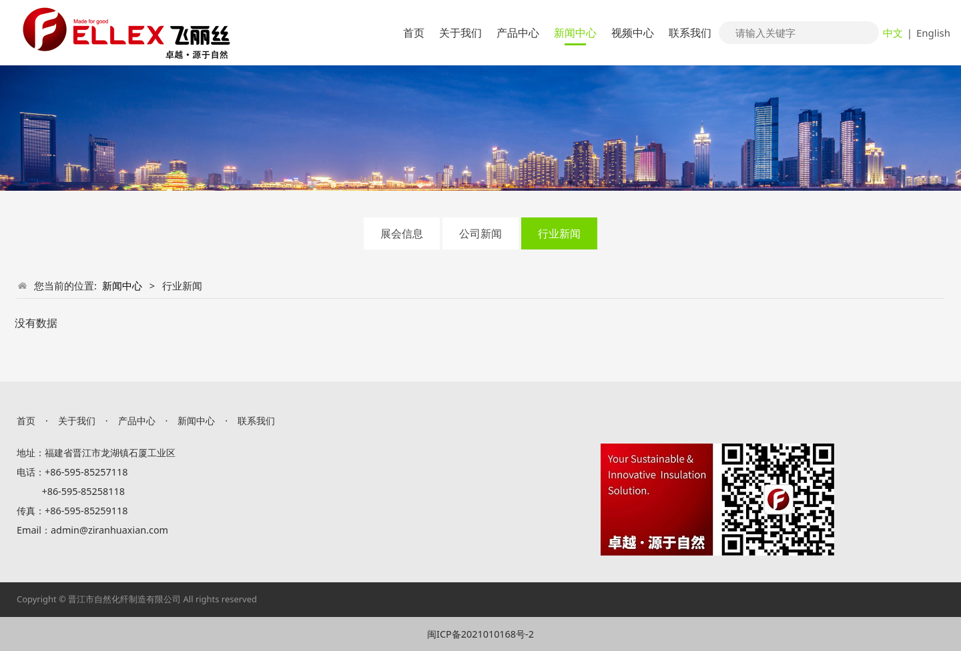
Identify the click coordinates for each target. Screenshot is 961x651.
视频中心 (632, 32)
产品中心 (518, 32)
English (933, 32)
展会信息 (401, 233)
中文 (893, 32)
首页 (413, 32)
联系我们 (690, 32)
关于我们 (460, 32)
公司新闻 (480, 233)
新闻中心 (575, 32)
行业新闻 (559, 233)
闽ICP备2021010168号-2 (480, 634)
